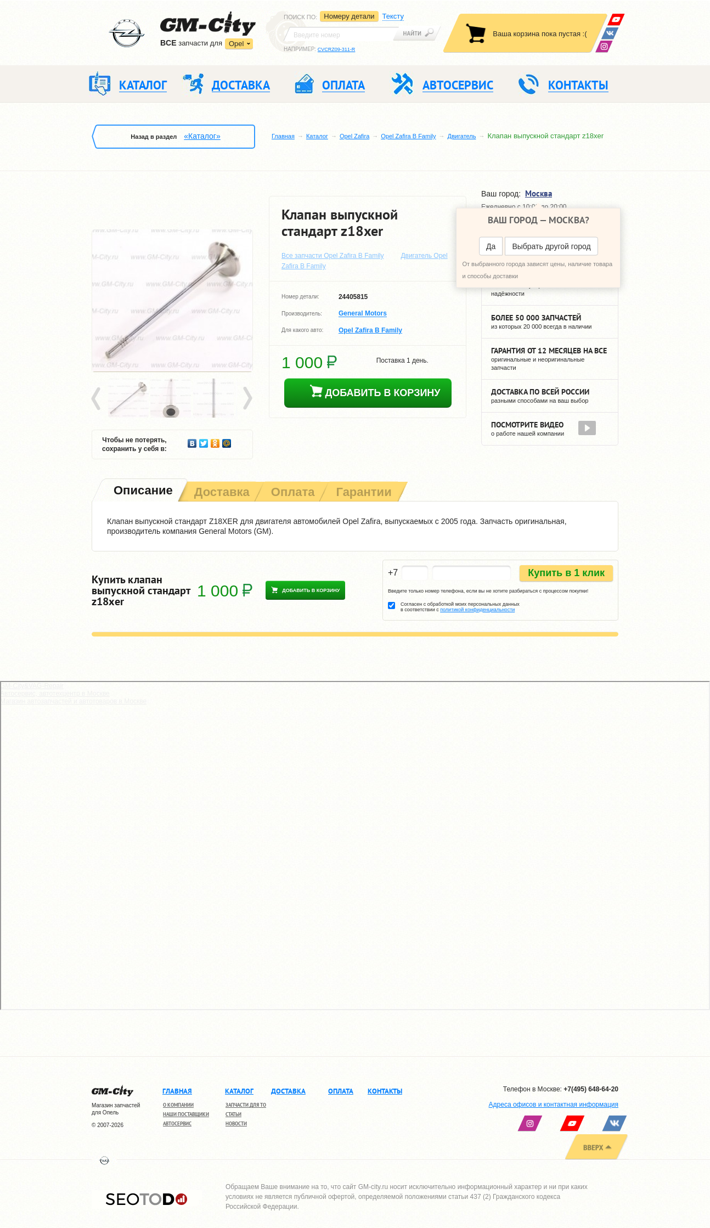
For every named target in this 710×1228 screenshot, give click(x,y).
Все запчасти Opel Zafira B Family (332, 256)
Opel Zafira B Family (408, 136)
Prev (97, 399)
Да (490, 246)
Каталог (317, 136)
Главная (283, 136)
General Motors (363, 314)
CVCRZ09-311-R (337, 49)
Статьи (233, 1114)
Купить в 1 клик (566, 572)
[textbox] (341, 34)
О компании (178, 1105)
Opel (236, 44)
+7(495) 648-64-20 (591, 1089)
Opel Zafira (354, 136)
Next (247, 399)
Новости (236, 1123)
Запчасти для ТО (246, 1105)
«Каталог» (202, 136)
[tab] (142, 491)
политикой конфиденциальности (477, 609)
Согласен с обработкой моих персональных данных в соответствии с (460, 606)
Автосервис (177, 1123)
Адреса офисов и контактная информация (553, 1104)
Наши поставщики (186, 1114)
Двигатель (462, 136)
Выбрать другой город (551, 246)
